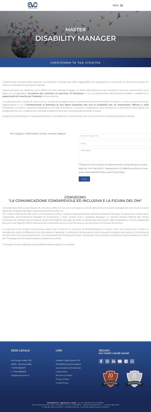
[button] (116, 5)
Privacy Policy (118, 172)
